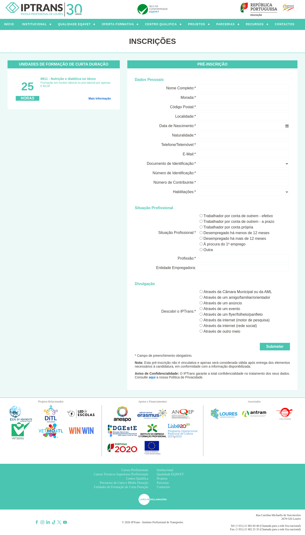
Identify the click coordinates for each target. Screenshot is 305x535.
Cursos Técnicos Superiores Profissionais (121, 474)
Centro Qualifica (137, 478)
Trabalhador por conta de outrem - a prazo (238, 222)
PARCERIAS (225, 24)
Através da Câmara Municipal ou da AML (237, 292)
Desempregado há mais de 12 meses (234, 238)
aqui (152, 377)
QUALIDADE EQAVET (74, 24)
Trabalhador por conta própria (228, 227)
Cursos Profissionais (134, 470)
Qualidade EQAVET (170, 474)
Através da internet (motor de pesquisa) (236, 320)
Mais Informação (99, 98)
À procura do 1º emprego (224, 244)
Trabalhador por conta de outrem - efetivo (238, 216)
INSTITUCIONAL (34, 24)
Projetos (162, 478)
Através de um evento (221, 309)
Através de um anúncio (222, 303)
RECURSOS (255, 24)
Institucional (165, 470)
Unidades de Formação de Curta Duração (121, 487)
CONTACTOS (285, 24)
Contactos (163, 487)
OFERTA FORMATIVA (118, 24)
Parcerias (163, 483)
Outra (208, 250)
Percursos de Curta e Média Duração (124, 483)
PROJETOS (196, 24)
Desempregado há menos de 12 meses (236, 233)
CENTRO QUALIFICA (161, 24)
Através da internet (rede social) (230, 326)
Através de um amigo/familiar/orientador (236, 297)
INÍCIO (9, 24)
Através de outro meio (221, 331)
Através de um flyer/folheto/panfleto (233, 314)
